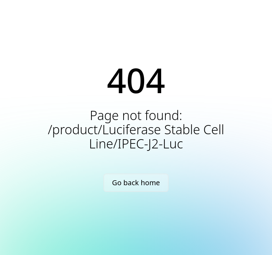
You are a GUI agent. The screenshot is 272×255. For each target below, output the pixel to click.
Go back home (136, 182)
